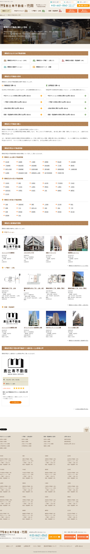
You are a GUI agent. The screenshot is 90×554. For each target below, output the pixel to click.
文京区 (20, 187)
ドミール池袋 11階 (73, 327)
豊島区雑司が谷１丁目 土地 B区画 (34, 289)
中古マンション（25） (50, 515)
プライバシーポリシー (66, 546)
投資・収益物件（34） (50, 505)
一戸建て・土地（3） (5, 490)
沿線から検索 (3, 441)
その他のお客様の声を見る (81, 409)
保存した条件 (84, 2)
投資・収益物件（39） (5, 464)
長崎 (6, 212)
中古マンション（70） (50, 501)
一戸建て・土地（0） (5, 476)
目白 (19, 215)
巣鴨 (6, 208)
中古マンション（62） (27, 488)
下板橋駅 (7, 165)
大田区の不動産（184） (73, 486)
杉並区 (33, 190)
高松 (59, 208)
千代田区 (60, 183)
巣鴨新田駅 (61, 169)
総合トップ (2, 15)
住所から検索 (3, 439)
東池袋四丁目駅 (22, 173)
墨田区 (46, 187)
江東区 (59, 187)
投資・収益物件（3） (50, 519)
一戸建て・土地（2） (27, 476)
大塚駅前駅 (74, 169)
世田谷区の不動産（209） (6, 500)
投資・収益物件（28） (5, 491)
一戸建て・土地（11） (73, 476)
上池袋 (46, 204)
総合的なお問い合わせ (69, 443)
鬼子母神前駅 (48, 173)
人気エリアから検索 (5, 443)
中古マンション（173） (6, 460)
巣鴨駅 (46, 162)
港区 (19, 183)
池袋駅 (20, 162)
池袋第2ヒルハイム (73, 252)
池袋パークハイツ (51, 252)
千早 (72, 208)
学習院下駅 (61, 173)
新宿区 (7, 187)
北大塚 (59, 204)
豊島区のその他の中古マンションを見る (78, 265)
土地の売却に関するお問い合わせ (23, 108)
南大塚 (72, 212)
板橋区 (59, 190)
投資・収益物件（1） (27, 519)
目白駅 (7, 162)
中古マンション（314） (28, 460)
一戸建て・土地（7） (73, 503)
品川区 (46, 183)
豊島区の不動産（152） (73, 500)
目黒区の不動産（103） (51, 459)
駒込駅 (59, 162)
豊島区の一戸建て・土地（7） (44, 60)
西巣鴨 (33, 212)
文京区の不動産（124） (73, 472)
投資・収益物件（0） (73, 519)
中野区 (20, 190)
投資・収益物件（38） (50, 491)
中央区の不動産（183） (28, 472)
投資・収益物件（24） (27, 491)
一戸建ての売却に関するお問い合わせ (23, 102)
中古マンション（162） (51, 474)
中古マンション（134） (6, 501)
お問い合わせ (79, 546)
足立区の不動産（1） (73, 513)
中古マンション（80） (50, 460)
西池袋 (20, 212)
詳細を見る (16, 402)
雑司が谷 (34, 208)
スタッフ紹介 (38, 546)
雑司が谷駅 (8, 169)
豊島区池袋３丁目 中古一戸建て (77, 288)
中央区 (72, 183)
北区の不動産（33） (5, 513)
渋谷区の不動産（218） (6, 459)
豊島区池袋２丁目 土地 (9, 288)
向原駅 (7, 173)
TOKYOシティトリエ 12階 (53, 327)
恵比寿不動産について (51, 546)
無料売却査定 (67, 439)
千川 (19, 208)
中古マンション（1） (73, 515)
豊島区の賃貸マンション (13, 67)
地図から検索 (3, 448)
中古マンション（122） (73, 488)
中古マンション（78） (73, 460)
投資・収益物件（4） (5, 519)
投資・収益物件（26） (73, 464)
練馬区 (72, 190)
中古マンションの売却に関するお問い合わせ (23, 96)
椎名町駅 (20, 165)
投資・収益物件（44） (27, 464)
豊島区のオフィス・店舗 (42, 67)
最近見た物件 (56, 2)
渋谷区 (7, 183)
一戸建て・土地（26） (73, 490)
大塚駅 (33, 162)
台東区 (33, 187)
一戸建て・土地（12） (50, 462)
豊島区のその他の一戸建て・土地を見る (78, 305)
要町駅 (72, 165)
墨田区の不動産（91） (27, 486)
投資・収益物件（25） (27, 505)
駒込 (72, 204)
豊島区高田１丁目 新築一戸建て (55, 288)
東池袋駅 (47, 165)
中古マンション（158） (28, 474)
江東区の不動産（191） (51, 486)
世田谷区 (7, 190)
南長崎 (7, 215)
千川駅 (59, 165)
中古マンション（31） (27, 515)
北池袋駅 (73, 162)
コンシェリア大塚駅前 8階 (9, 327)
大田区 (72, 187)
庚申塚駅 (47, 169)
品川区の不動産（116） (73, 459)
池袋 (6, 204)
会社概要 (19, 546)
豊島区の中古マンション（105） (15, 60)
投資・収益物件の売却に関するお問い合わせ (23, 115)
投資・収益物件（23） (27, 478)
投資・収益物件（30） (5, 505)
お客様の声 (28, 546)
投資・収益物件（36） (73, 491)
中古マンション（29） (5, 515)
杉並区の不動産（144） (51, 500)
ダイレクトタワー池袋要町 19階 (33, 327)
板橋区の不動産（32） (27, 513)
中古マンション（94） (73, 474)
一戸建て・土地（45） (5, 503)
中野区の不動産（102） (28, 500)
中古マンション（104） (6, 488)
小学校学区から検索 (5, 446)
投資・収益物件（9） (5, 478)
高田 (46, 208)
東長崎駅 (34, 165)
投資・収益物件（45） (50, 478)
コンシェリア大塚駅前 (8, 252)
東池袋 (46, 212)
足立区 (7, 194)
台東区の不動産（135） (6, 486)
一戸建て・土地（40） (50, 503)
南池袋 (59, 212)
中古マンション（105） (73, 501)
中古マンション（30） (5, 474)
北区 (46, 190)
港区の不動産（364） (27, 459)
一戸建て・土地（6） (5, 462)
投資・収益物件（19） (73, 478)
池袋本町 (20, 204)
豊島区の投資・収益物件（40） (73, 60)
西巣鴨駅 (20, 169)
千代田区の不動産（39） (6, 472)
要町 (33, 204)
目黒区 (33, 183)
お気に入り (70, 2)
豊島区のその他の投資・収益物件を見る (78, 340)
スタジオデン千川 (29, 252)
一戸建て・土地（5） (27, 490)
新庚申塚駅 (35, 169)
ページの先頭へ (86, 429)
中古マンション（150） (51, 488)
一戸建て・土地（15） (27, 503)
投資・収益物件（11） (50, 464)
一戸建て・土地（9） (50, 476)
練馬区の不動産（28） (50, 513)
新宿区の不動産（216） (51, 472)
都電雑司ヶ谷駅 (36, 173)
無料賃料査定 (67, 441)
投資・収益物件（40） (73, 505)
